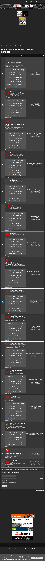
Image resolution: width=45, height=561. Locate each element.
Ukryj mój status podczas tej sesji (9, 482)
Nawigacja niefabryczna (13, 453)
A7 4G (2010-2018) (15, 82)
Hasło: (41, 478)
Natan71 (36, 272)
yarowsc (36, 355)
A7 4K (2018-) (12, 254)
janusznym (36, 408)
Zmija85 (36, 164)
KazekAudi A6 (35, 434)
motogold (36, 135)
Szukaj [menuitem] (4, 8)
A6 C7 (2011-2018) (15, 77)
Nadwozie (13, 206)
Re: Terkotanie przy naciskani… (35, 72)
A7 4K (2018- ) (10, 84)
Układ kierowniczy (16, 343)
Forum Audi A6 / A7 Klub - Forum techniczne (17, 50)
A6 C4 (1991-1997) (18, 70)
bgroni (36, 73)
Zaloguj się (5, 472)
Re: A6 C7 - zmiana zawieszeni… (35, 163)
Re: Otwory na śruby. (35, 326)
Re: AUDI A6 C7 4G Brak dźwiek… (35, 407)
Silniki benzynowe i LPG (13, 62)
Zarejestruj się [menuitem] (29, 1)
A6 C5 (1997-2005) (15, 72)
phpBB (9, 552)
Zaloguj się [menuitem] (37, 1)
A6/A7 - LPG (20, 84)
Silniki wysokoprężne (17, 92)
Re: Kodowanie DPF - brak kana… (35, 380)
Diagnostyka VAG (16, 370)
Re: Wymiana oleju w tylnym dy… (35, 133)
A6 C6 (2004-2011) (15, 74)
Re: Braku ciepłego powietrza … (35, 271)
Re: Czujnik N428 (35, 103)
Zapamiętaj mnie (5, 480)
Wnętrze (13, 233)
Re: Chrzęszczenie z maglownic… (35, 353)
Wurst (35, 463)
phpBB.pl (13, 554)
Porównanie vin (35, 216)
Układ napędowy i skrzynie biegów (14, 125)
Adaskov (36, 301)
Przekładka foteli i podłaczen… (35, 243)
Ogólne (15, 86)
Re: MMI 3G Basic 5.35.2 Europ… (35, 433)
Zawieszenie (14, 153)
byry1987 (36, 217)
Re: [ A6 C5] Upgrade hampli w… (35, 300)
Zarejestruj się (15, 472)
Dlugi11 (36, 191)
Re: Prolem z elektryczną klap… (35, 190)
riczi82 (36, 244)
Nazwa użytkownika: (38, 476)
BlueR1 (36, 104)
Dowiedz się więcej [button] (26, 559)
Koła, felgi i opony (16, 316)
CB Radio (13, 460)
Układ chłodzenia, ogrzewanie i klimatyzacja (14, 263)
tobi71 (35, 327)
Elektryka (13, 180)
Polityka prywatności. (5, 550)
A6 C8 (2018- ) (15, 79)
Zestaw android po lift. (35, 452)
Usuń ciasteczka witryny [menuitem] (20, 548)
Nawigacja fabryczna (17, 423)
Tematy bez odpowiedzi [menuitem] (32, 4)
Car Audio (13, 396)
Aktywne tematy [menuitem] (41, 4)
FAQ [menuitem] (1, 8)
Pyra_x (36, 453)
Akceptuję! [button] (37, 557)
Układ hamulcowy (16, 290)
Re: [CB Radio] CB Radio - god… (35, 461)
